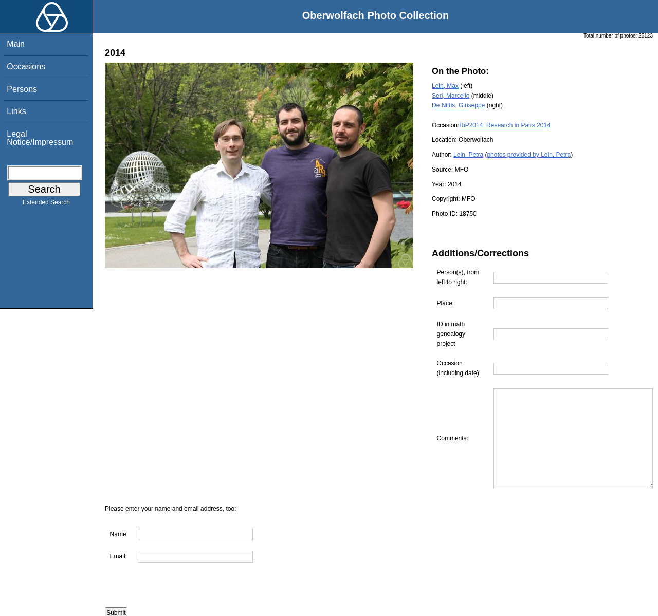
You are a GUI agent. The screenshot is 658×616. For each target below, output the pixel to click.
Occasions (26, 66)
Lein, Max (445, 85)
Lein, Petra (468, 154)
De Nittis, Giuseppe (458, 105)
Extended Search (46, 204)
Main (16, 44)
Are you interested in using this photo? (168, 611)
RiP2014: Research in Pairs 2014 (504, 125)
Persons (22, 89)
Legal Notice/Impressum (40, 137)
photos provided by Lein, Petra (529, 154)
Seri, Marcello (450, 95)
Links (16, 111)
